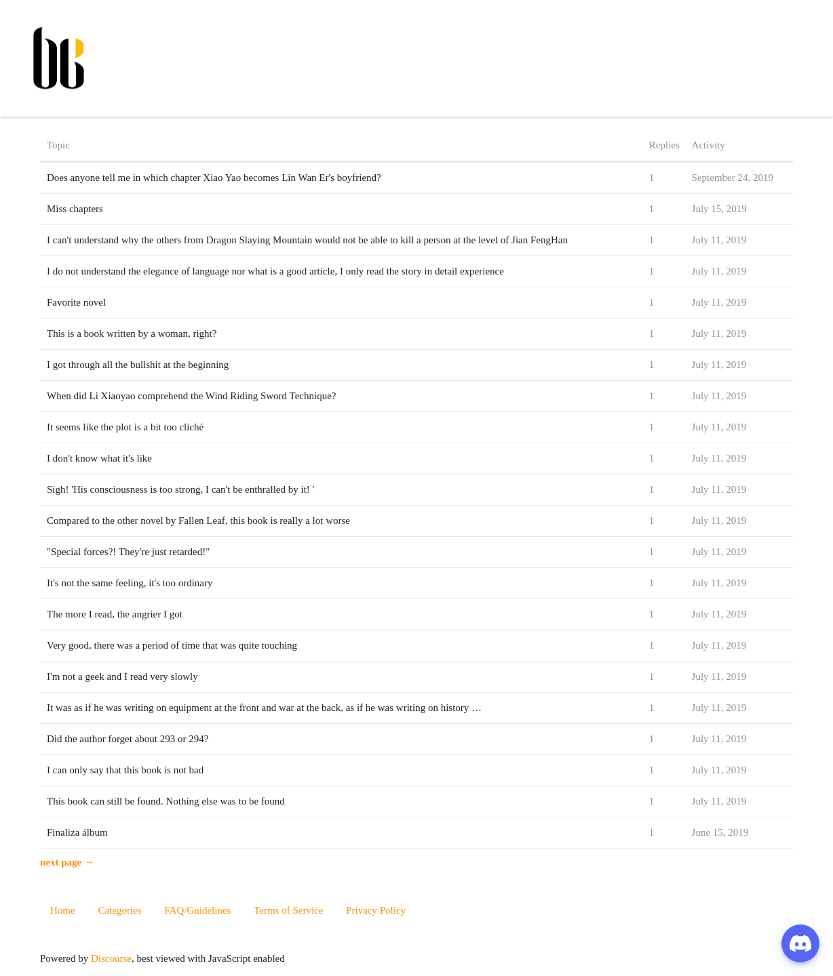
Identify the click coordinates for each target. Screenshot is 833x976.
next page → (67, 862)
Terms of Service (288, 910)
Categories (119, 910)
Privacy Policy (376, 910)
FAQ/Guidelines (197, 910)
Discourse (111, 958)
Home (62, 910)
